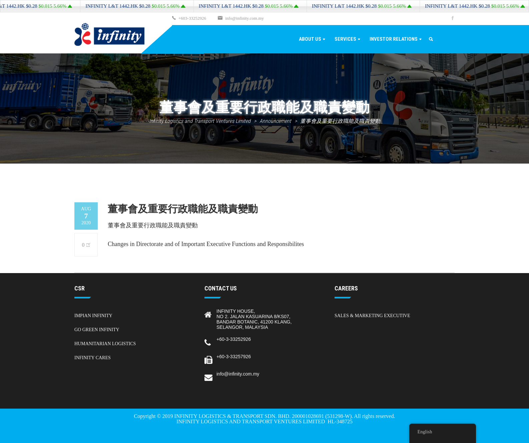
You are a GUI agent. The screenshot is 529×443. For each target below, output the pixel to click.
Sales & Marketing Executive (372, 315)
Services (345, 39)
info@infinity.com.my (244, 18)
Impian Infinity (93, 315)
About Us (310, 39)
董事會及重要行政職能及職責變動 (153, 225)
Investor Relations (394, 39)
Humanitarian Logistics (105, 343)
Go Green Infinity (96, 329)
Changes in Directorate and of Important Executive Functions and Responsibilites (206, 244)
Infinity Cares (92, 357)
